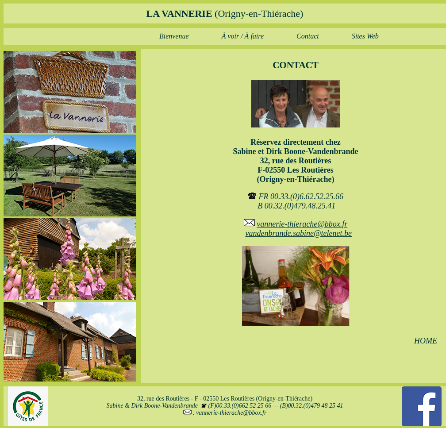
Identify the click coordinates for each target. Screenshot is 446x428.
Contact (307, 36)
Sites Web (365, 36)
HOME (425, 340)
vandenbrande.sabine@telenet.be (299, 233)
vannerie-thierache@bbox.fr (302, 224)
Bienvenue (174, 36)
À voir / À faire (243, 36)
